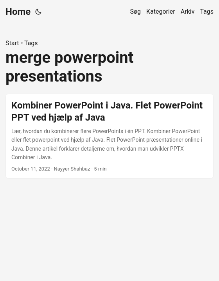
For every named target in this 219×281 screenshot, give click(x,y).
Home (18, 11)
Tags (31, 43)
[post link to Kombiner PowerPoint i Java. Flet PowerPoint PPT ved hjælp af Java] (109, 136)
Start (12, 43)
